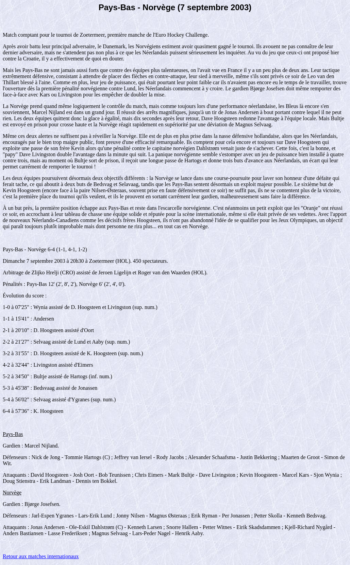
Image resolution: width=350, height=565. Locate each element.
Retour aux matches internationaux (41, 556)
